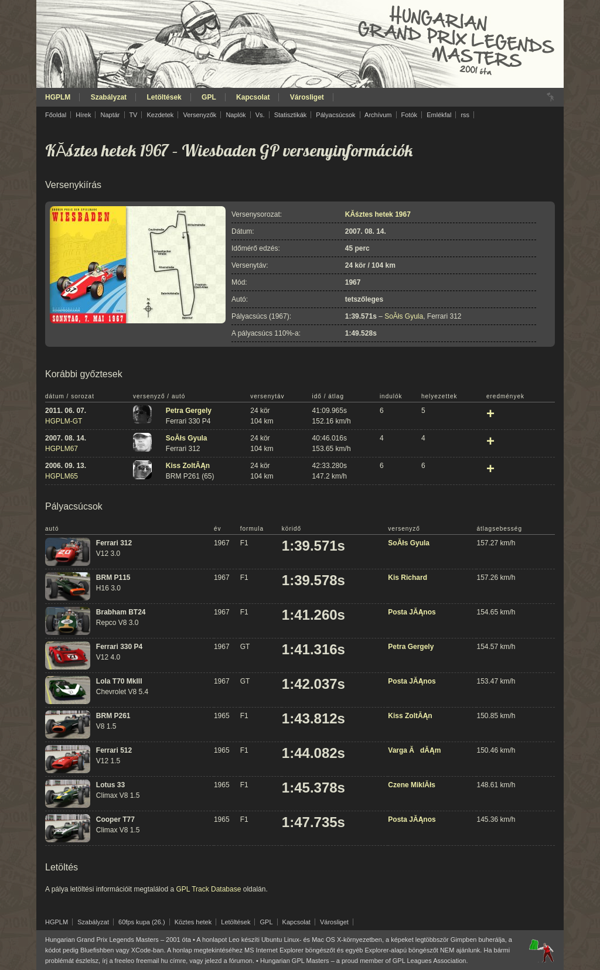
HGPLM (57, 97)
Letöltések (163, 97)
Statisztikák (290, 114)
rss (465, 114)
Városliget (307, 97)
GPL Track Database (208, 889)
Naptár (110, 114)
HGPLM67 (61, 449)
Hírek (83, 114)
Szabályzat (109, 97)
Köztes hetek (193, 921)
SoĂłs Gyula (403, 316)
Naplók (236, 114)
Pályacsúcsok (335, 114)
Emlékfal (439, 114)
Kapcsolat (253, 97)
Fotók (409, 114)
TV (133, 114)
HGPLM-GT (63, 421)
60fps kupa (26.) (141, 921)
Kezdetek (160, 114)
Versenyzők (199, 114)
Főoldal (55, 114)
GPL (209, 97)
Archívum (377, 114)
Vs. (260, 114)
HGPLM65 (61, 476)
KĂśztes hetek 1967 (107, 150)
